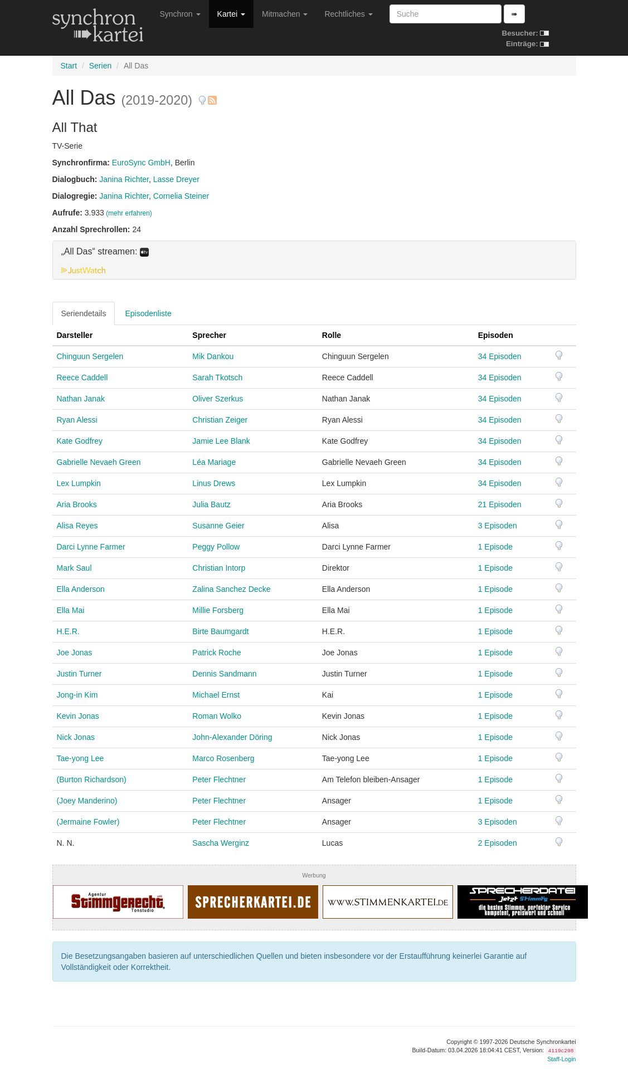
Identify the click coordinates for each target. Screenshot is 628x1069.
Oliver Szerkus (217, 398)
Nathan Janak (81, 398)
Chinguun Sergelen (90, 356)
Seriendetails (83, 313)
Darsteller (75, 335)
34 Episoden (500, 356)
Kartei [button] (231, 13)
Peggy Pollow (216, 546)
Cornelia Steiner (181, 196)
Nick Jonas (76, 737)
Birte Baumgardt (220, 631)
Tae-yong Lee (80, 758)
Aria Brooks (77, 504)
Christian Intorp (218, 567)
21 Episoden (500, 504)
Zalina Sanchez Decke (231, 589)
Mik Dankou (212, 356)
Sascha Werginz (220, 842)
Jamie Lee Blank (221, 441)
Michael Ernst (216, 694)
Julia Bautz (211, 504)
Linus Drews (213, 483)
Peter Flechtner (219, 779)
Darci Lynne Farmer (91, 546)
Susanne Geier (218, 525)
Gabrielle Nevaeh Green (99, 462)
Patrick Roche (216, 652)
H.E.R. (68, 631)
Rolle (331, 335)
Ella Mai (71, 610)
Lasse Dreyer (176, 179)
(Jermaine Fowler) (88, 821)
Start (69, 65)
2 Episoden (497, 842)
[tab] (314, 260)
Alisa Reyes (77, 525)
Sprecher (209, 335)
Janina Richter (124, 179)
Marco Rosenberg (223, 758)
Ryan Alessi (77, 419)
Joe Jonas (75, 652)
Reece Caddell (82, 377)
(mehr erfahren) (129, 213)
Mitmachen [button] (285, 13)
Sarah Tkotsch (217, 377)
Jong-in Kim (77, 694)
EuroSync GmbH (141, 162)
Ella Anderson (81, 589)
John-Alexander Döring (232, 737)
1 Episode (495, 546)
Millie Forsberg (218, 610)
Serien (100, 65)
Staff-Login (561, 1059)
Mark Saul (74, 567)
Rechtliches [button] (348, 13)
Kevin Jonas (78, 716)
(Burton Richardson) (91, 779)
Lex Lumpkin (79, 483)
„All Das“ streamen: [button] (105, 252)
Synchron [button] (180, 13)
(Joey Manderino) (87, 800)
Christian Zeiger (219, 419)
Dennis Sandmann (224, 673)
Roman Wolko (216, 716)
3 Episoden (497, 525)
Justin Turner (79, 673)
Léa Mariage (214, 462)
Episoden (495, 335)
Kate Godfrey (80, 441)
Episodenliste (148, 313)
